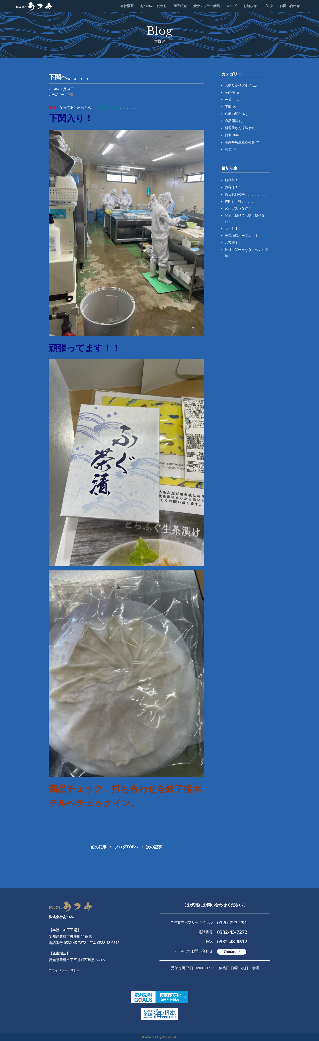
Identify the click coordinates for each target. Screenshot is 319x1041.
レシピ (232, 6)
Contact (230, 952)
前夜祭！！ (233, 180)
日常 (232, 135)
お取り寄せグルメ (241, 85)
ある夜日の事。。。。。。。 (246, 194)
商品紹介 (180, 6)
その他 (233, 92)
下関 (70, 94)
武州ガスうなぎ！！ (240, 208)
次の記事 (154, 847)
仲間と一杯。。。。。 (241, 201)
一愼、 (233, 99)
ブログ (268, 6)
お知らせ (250, 6)
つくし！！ (233, 228)
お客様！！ (233, 187)
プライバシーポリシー (64, 970)
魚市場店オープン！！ (241, 235)
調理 (230, 149)
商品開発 (233, 121)
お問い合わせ (290, 6)
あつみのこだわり (153, 6)
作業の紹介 (236, 114)
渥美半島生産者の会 (243, 142)
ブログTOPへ (126, 847)
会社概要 (127, 6)
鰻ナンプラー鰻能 (206, 6)
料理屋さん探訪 (240, 128)
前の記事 (99, 847)
